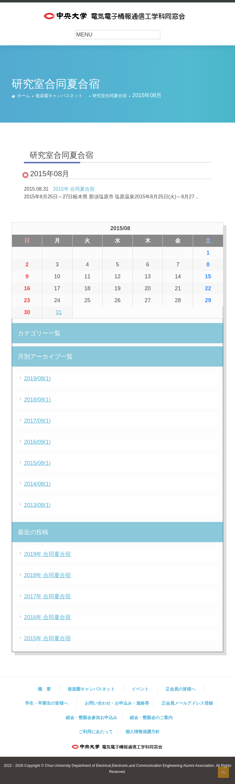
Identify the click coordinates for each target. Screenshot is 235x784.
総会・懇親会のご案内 (151, 717)
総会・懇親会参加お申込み (91, 717)
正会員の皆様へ (183, 689)
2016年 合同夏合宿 (47, 617)
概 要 (46, 689)
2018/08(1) (37, 400)
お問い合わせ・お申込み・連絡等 (117, 703)
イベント (142, 689)
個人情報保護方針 (142, 731)
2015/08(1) (37, 463)
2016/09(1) (37, 442)
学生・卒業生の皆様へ (48, 703)
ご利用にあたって (96, 731)
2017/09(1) (37, 421)
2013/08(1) (37, 505)
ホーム (23, 95)
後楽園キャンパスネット (61, 95)
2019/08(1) (37, 378)
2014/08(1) (37, 484)
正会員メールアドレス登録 (187, 703)
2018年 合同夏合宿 (47, 575)
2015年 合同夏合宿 (74, 189)
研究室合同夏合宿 (109, 95)
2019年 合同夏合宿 (47, 554)
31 (59, 312)
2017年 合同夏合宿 (47, 596)
